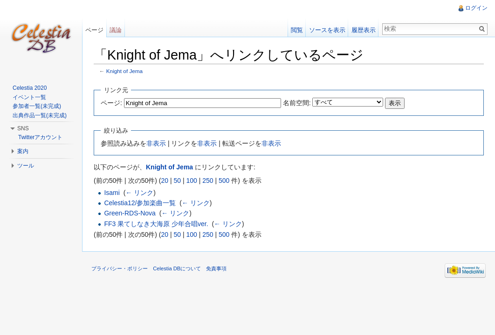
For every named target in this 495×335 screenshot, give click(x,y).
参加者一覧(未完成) (37, 106)
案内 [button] (22, 151)
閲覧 (297, 30)
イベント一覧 (29, 97)
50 (177, 180)
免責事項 (216, 268)
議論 (116, 30)
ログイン (476, 8)
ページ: (111, 103)
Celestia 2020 (30, 88)
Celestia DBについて (177, 268)
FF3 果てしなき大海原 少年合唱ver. (156, 224)
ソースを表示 (327, 30)
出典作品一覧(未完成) (40, 115)
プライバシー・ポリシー (119, 268)
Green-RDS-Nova (129, 213)
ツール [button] (25, 165)
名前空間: (297, 103)
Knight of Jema (124, 71)
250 (207, 180)
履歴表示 (363, 30)
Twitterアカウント (40, 137)
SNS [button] (23, 128)
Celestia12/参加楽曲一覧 (140, 203)
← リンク (139, 192)
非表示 (156, 143)
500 (224, 180)
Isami (111, 192)
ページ (94, 30)
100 (191, 180)
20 (164, 180)
